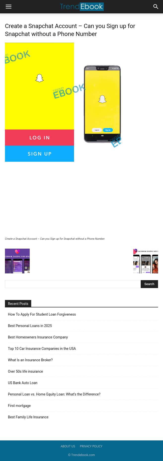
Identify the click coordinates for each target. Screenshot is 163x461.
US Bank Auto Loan (22, 383)
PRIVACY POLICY (91, 446)
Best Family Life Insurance (28, 417)
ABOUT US (68, 446)
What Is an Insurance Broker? (30, 360)
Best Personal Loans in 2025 (30, 326)
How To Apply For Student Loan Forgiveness (42, 314)
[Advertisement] (81, 200)
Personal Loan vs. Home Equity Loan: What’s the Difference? (54, 394)
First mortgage (19, 406)
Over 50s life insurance (25, 371)
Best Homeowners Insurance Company (38, 337)
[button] (8, 6)
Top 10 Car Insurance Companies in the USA (42, 349)
